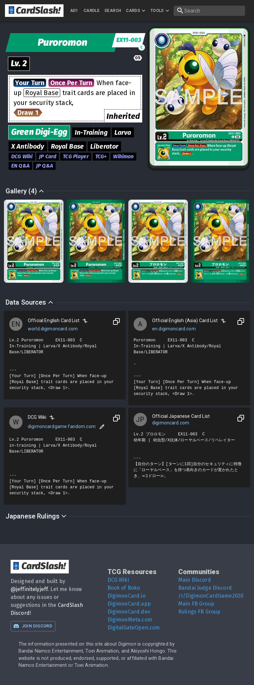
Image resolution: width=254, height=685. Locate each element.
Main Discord (194, 580)
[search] (209, 11)
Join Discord (32, 626)
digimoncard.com (170, 422)
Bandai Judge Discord (205, 588)
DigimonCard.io (126, 596)
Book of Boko (123, 588)
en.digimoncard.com (174, 328)
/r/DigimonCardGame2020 (210, 596)
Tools (160, 10)
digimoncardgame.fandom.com (62, 426)
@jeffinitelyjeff (29, 589)
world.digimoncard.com (53, 328)
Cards (136, 10)
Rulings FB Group (199, 612)
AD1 (74, 10)
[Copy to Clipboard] (116, 321)
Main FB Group (196, 604)
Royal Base (42, 93)
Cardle (92, 10)
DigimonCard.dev (128, 612)
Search (113, 10)
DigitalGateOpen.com (133, 627)
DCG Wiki (118, 580)
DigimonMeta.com (129, 619)
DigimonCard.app (129, 604)
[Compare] (85, 320)
